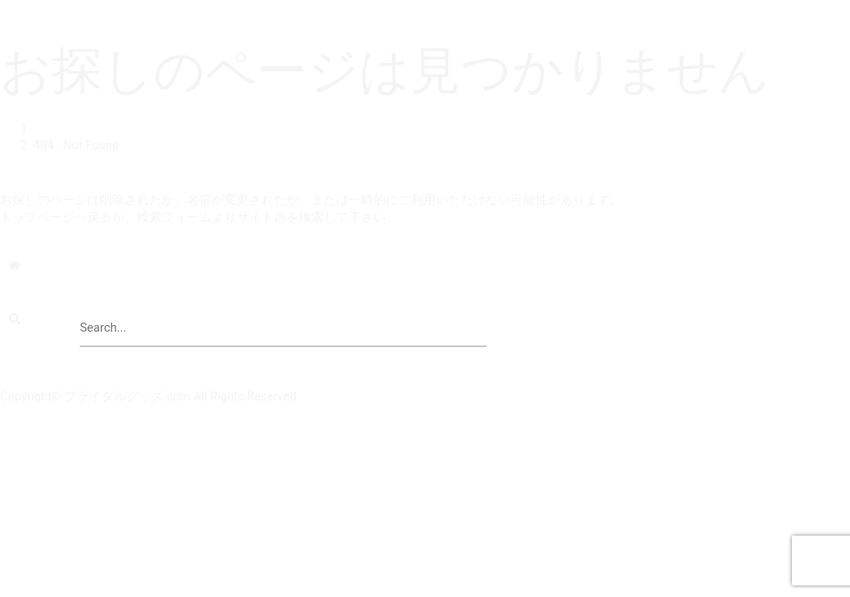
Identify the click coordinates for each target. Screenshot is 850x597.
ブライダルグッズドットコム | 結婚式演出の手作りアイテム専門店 (185, 9)
